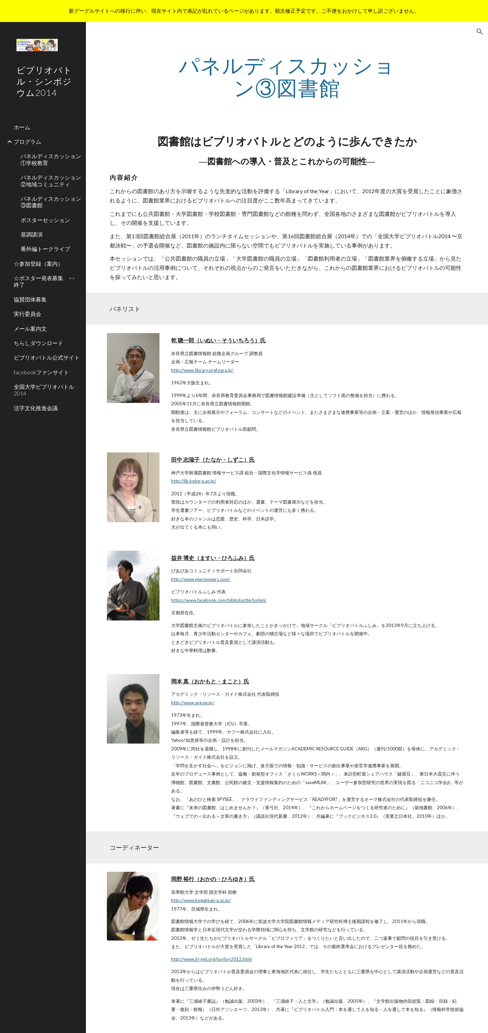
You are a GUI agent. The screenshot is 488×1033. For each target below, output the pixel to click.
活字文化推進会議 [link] (36, 408)
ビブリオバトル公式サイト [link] (47, 357)
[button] (480, 31)
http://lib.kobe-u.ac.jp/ (193, 481)
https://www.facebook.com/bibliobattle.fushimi (218, 600)
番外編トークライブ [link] (45, 248)
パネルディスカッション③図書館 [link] (51, 201)
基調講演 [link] (32, 234)
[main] (286, 76)
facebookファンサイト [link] (41, 372)
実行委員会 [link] (27, 313)
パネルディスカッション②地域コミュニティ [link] (51, 180)
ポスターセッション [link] (45, 220)
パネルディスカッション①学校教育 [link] (51, 159)
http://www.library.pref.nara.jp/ (202, 370)
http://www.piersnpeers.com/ (200, 579)
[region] (244, 11)
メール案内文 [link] (30, 328)
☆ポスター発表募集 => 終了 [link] (47, 281)
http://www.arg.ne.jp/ (192, 702)
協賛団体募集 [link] (30, 299)
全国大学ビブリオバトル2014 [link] (44, 389)
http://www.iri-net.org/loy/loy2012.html (211, 959)
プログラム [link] (27, 141)
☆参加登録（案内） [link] (38, 263)
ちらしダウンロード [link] (38, 343)
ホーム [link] (22, 127)
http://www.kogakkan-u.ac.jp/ (201, 900)
